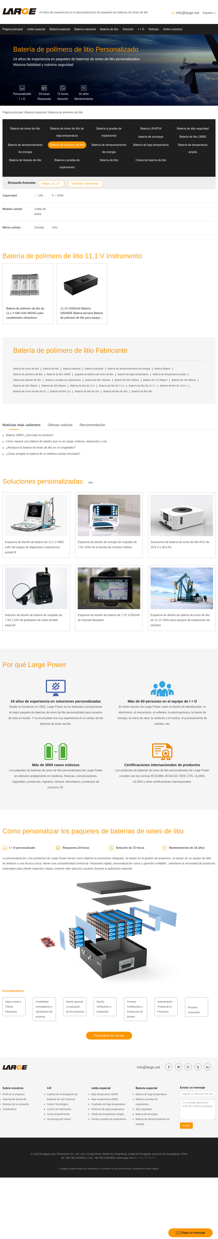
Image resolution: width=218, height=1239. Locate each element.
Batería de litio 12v (60, 391)
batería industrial (94, 368)
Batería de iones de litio (25, 128)
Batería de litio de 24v (87, 391)
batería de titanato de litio (27, 380)
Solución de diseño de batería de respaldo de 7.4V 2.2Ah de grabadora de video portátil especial (33, 620)
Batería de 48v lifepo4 (54, 385)
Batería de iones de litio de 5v (29, 391)
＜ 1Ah (38, 195)
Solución (128, 29)
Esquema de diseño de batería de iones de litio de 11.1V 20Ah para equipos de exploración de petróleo (180, 620)
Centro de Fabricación (59, 1109)
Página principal (12, 29)
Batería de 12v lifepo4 (155, 380)
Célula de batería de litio (151, 160)
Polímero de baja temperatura (107, 1109)
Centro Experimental (58, 1114)
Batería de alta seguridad (193, 128)
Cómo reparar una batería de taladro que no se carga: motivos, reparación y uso (56, 441)
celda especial (36, 29)
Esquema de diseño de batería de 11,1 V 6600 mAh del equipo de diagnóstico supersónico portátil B (34, 547)
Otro (55, 227)
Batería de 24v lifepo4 (184, 380)
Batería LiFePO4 (150, 128)
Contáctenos (9, 1109)
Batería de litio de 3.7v (82, 385)
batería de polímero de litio (28, 374)
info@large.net (187, 13)
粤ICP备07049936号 (145, 1157)
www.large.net (125, 1157)
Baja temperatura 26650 (104, 1099)
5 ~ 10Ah (58, 195)
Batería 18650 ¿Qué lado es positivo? (30, 435)
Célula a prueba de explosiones (108, 1119)
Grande (39, 227)
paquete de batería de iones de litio (94, 374)
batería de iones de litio (26, 368)
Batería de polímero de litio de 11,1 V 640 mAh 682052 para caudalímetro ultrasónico (25, 313)
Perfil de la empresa (13, 1094)
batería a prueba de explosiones (63, 380)
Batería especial (60, 29)
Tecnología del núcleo (59, 1119)
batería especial (72, 368)
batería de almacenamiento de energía (129, 368)
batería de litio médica (127, 380)
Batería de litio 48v (142, 391)
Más (90, 482)
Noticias (154, 29)
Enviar (186, 1125)
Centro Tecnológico (57, 1104)
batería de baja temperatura (133, 374)
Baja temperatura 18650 (104, 1094)
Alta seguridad (144, 1109)
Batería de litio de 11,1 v (142, 385)
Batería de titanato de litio (25, 160)
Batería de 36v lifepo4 (25, 385)
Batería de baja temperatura (150, 144)
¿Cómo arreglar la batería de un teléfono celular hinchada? (43, 453)
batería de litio (51, 368)
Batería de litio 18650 (192, 136)
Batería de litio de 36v (115, 391)
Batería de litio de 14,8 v (173, 385)
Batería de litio (109, 29)
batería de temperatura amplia (169, 374)
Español (209, 12)
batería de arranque (151, 136)
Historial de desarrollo (14, 1099)
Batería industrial (85, 29)
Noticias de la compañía (15, 1104)
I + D (141, 29)
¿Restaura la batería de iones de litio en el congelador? (41, 447)
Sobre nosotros (172, 29)
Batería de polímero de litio (66, 112)
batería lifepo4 (162, 368)
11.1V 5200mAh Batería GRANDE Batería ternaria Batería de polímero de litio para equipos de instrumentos (81, 313)
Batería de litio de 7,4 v (111, 385)
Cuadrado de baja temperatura (108, 1104)
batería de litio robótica (97, 380)
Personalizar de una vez (109, 1035)
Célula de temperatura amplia (107, 1114)
